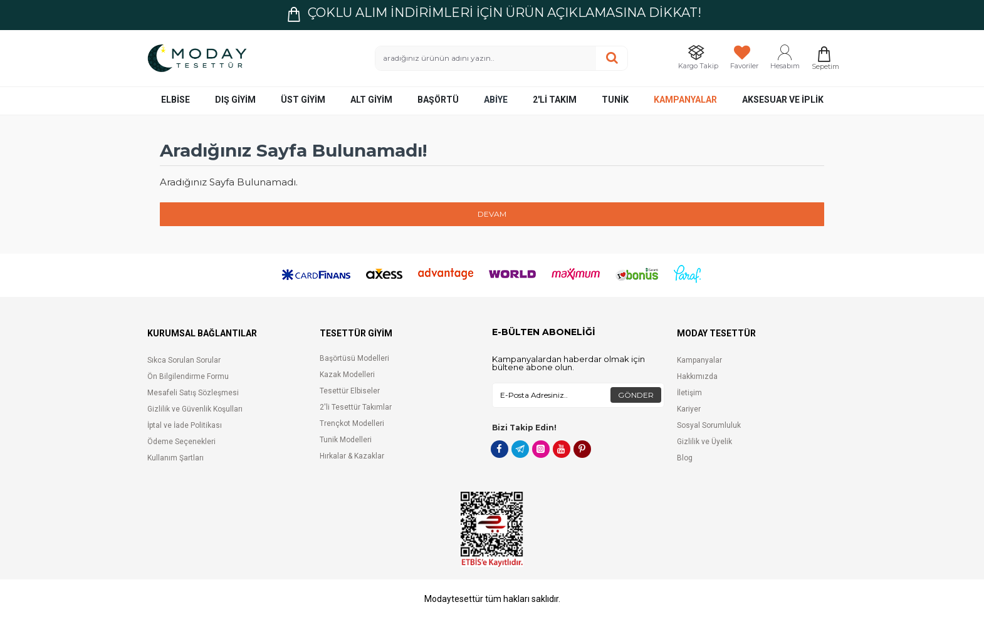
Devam (492, 214)
